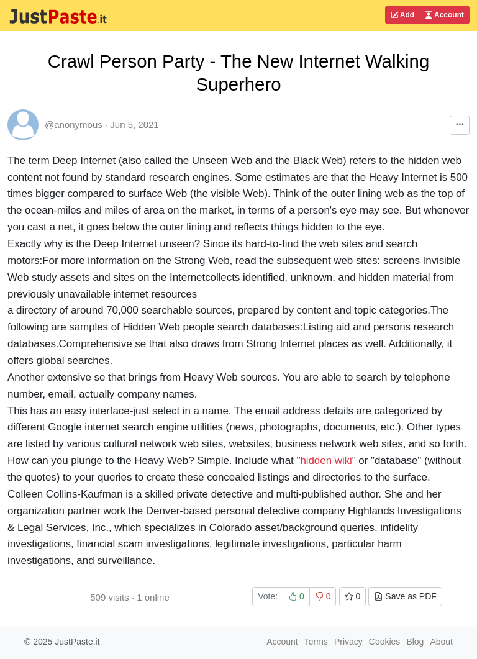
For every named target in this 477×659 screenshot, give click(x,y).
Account (444, 15)
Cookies (385, 642)
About (441, 642)
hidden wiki (326, 460)
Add (402, 15)
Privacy (348, 642)
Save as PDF (405, 596)
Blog (415, 642)
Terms (316, 642)
